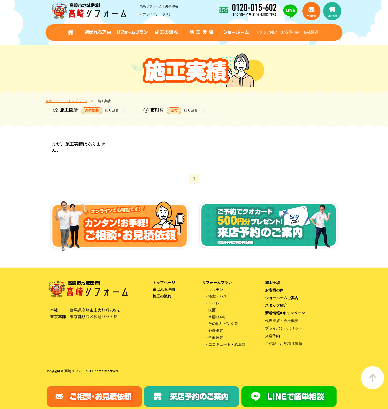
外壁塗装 (215, 331)
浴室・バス (217, 296)
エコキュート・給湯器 (226, 344)
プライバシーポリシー (159, 14)
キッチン (215, 290)
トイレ (213, 303)
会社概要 (310, 32)
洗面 (212, 310)
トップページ (164, 283)
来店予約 (272, 336)
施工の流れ (162, 296)
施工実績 (272, 283)
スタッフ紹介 (266, 32)
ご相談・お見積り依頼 (283, 344)
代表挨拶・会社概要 (281, 321)
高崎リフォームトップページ (66, 101)
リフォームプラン (217, 283)
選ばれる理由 (164, 290)
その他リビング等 (223, 324)
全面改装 (215, 338)
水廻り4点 (216, 317)
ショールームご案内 (281, 298)
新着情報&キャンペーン (285, 313)
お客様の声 (290, 32)
